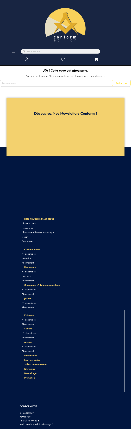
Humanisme (27, 228)
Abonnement (28, 262)
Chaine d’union (29, 223)
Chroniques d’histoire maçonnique (38, 232)
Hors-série (26, 258)
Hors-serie (26, 276)
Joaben (25, 236)
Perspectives (27, 241)
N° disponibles (29, 253)
